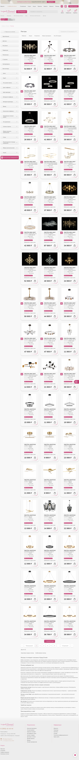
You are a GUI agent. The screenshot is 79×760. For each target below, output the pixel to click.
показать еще (50, 641)
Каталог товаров (31, 735)
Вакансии (56, 728)
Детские (5, 41)
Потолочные (5, 54)
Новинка (23, 35)
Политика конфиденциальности (61, 735)
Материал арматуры (10, 101)
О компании (23, 6)
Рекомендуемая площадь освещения (10, 142)
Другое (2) (23, 649)
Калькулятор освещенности (9, 157)
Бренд (10, 106)
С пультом (5, 59)
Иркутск (2, 6)
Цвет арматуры (10, 92)
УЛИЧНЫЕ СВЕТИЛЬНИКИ (35, 15)
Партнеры (56, 730)
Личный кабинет (30, 730)
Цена (10, 73)
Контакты (56, 731)
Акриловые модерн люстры (27, 653)
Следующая (65, 645)
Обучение (2, 748)
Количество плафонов (10, 111)
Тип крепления (10, 121)
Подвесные (5, 50)
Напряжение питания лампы (10, 116)
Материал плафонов (10, 97)
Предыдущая (29, 645)
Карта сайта (56, 736)
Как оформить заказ (31, 733)
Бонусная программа (31, 728)
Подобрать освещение (36, 11)
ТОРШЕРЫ (9, 15)
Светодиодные (6, 64)
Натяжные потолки (2, 19)
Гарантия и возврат (31, 731)
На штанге (5, 45)
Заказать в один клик (30, 65)
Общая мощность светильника (10, 132)
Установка (2, 750)
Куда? (10, 78)
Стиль (10, 137)
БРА (26, 15)
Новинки (51, 6)
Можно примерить (46, 35)
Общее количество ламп (10, 147)
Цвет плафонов (10, 87)
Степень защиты (10, 126)
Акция (34, 6)
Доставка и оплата (31, 736)
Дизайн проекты (30, 738)
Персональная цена (28, 63)
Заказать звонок (73, 6)
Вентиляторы (6, 68)
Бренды (28, 740)
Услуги (29, 6)
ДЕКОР (44, 15)
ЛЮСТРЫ (2, 15)
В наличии (37, 35)
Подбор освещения (10, 19)
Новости (45, 6)
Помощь (57, 6)
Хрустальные (6, 36)
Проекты (40, 6)
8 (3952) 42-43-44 (12, 6)
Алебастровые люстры (40, 653)
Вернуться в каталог (9, 31)
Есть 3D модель (57, 35)
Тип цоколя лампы (10, 82)
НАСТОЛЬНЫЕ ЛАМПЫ (18, 15)
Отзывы (55, 733)
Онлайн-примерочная (32, 741)
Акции (30, 35)
